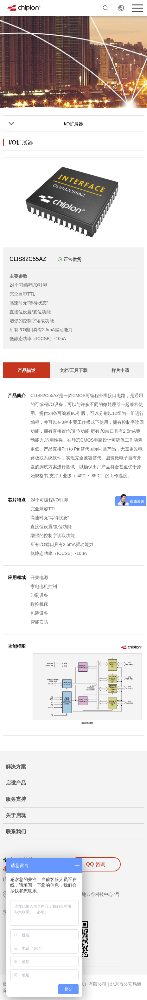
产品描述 (26, 370)
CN (121, 8)
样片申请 (120, 370)
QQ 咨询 (95, 864)
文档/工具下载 (73, 370)
